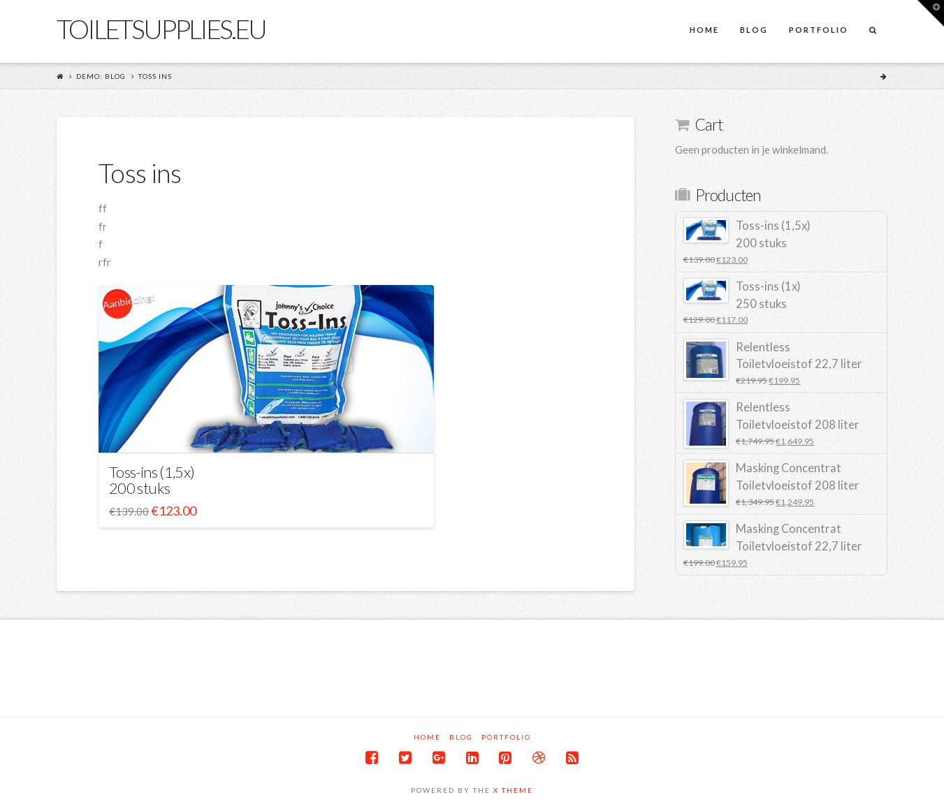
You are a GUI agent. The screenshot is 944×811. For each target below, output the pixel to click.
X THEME (513, 790)
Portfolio (506, 737)
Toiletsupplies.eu (161, 28)
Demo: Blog (101, 76)
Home (427, 737)
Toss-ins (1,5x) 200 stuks (151, 479)
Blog (461, 737)
